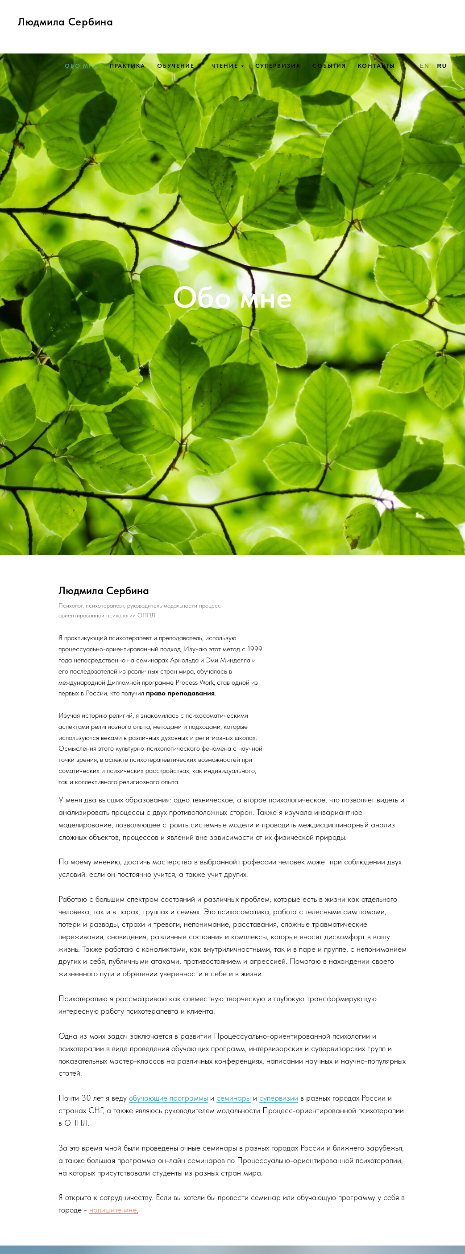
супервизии (278, 1097)
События (329, 65)
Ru (442, 65)
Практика (127, 65)
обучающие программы (168, 1097)
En (425, 65)
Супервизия (278, 65)
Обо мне (81, 65)
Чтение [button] (225, 65)
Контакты (376, 65)
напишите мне (113, 1209)
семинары (233, 1097)
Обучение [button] (176, 65)
